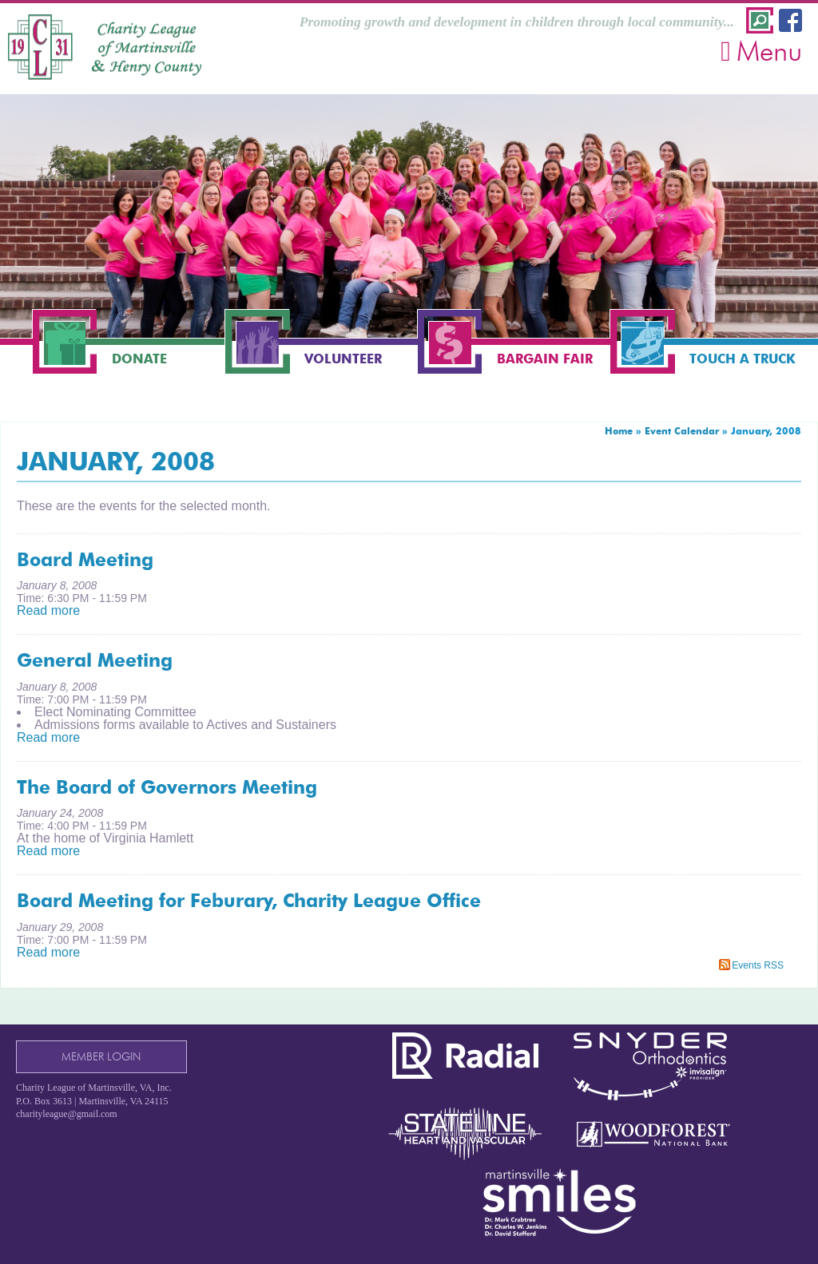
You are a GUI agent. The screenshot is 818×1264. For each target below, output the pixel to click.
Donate (139, 359)
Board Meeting (85, 560)
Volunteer (343, 359)
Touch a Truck (742, 359)
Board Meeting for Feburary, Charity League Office (249, 901)
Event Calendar (682, 431)
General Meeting (95, 660)
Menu (761, 51)
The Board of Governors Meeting (167, 787)
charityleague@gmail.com (66, 1113)
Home (619, 431)
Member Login (101, 1057)
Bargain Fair (545, 359)
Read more (48, 610)
